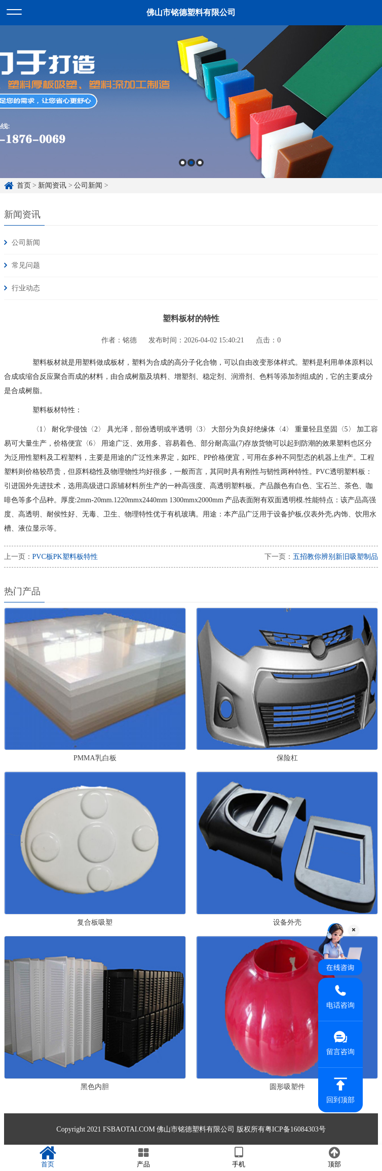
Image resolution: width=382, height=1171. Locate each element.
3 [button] (200, 162)
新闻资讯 (52, 185)
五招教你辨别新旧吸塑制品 (335, 556)
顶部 (335, 1157)
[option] (191, 101)
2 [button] (191, 162)
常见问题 (26, 265)
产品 (144, 1157)
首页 (24, 185)
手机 (239, 1157)
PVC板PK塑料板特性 (65, 556)
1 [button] (182, 162)
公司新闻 (88, 185)
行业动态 (26, 288)
